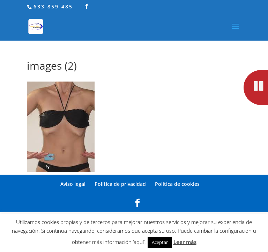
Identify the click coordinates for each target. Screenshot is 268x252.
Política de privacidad (120, 184)
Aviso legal (72, 184)
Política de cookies (177, 184)
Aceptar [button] (160, 242)
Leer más (184, 241)
